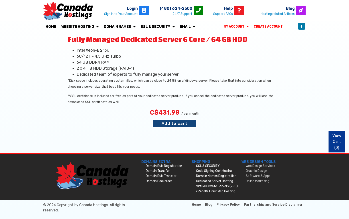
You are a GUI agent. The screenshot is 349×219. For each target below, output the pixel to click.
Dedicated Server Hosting (214, 181)
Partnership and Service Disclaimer (273, 205)
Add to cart (175, 123)
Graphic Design (256, 171)
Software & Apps (258, 176)
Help (228, 8)
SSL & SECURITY (158, 26)
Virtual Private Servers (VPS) (217, 186)
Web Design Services (260, 166)
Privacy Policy (228, 205)
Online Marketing (257, 181)
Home (51, 26)
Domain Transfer (158, 171)
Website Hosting (80, 26)
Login (132, 8)
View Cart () (336, 141)
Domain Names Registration (216, 176)
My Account (236, 26)
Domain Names (120, 26)
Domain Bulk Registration (164, 166)
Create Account (268, 26)
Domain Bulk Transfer (161, 176)
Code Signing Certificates (214, 171)
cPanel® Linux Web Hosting (215, 191)
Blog (290, 8)
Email (187, 26)
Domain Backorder (159, 181)
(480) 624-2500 (176, 8)
